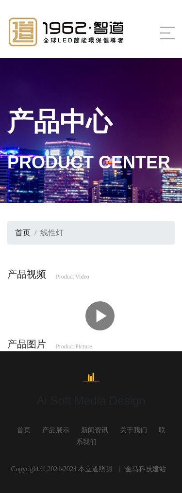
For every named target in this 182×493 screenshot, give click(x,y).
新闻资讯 (94, 430)
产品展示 (55, 430)
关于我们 (133, 430)
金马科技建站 (145, 469)
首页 (23, 233)
